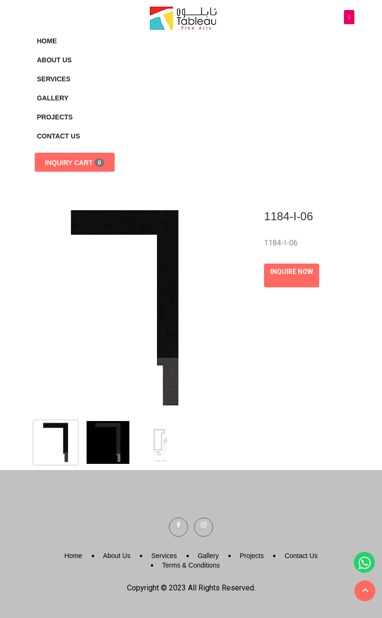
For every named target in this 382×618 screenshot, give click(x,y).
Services (54, 79)
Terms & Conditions (191, 565)
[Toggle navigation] (349, 17)
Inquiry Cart (75, 162)
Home (47, 41)
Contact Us (58, 136)
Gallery (53, 98)
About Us (54, 60)
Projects (55, 117)
